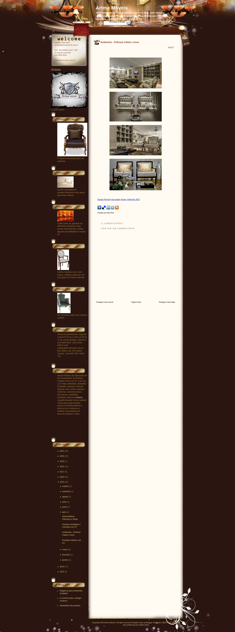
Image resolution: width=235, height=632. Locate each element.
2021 (62, 451)
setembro (66, 491)
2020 (62, 456)
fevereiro (66, 555)
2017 (62, 472)
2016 (62, 477)
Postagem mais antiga (167, 302)
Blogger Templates (153, 623)
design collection (128, 199)
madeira (78, 397)
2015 (62, 482)
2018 (62, 466)
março (65, 549)
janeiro (65, 560)
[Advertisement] (135, 51)
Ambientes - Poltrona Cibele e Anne (119, 42)
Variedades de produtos (70, 605)
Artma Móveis (112, 7)
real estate (115, 199)
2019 (62, 461)
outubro (65, 486)
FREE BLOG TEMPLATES (138, 625)
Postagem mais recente (104, 302)
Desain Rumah (103, 199)
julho (64, 502)
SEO (138, 199)
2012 (62, 572)
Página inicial (136, 302)
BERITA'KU (167, 623)
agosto (65, 497)
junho (64, 507)
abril (64, 512)
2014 (62, 566)
